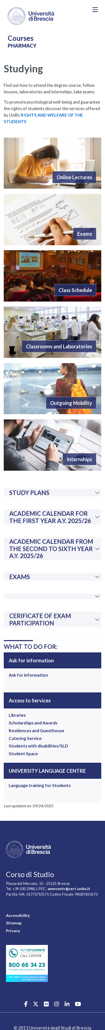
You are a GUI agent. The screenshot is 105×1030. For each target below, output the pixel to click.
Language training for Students (40, 785)
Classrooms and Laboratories (59, 346)
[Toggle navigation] (95, 10)
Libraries (17, 715)
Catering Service (25, 738)
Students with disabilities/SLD (38, 745)
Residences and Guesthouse (36, 730)
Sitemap (14, 922)
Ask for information (28, 675)
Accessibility (18, 915)
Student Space (23, 753)
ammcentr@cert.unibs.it (69, 889)
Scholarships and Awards (33, 722)
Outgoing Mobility (71, 403)
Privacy (13, 930)
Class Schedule (75, 290)
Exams (84, 234)
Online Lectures (74, 177)
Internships (79, 459)
